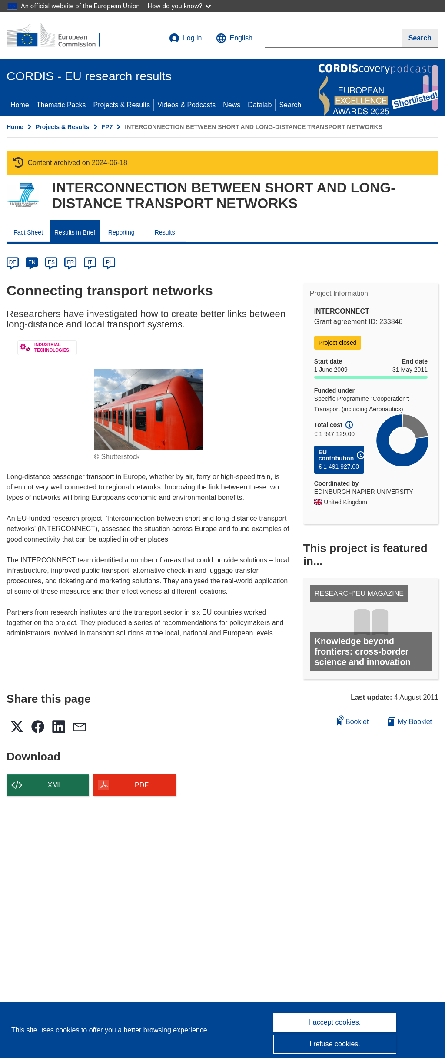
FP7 (107, 126)
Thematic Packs (61, 105)
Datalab (260, 105)
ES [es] (51, 262)
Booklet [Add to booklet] (353, 720)
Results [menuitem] (165, 232)
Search (290, 105)
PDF (142, 785)
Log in (185, 38)
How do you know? (179, 6)
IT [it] (89, 262)
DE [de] (13, 262)
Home (19, 105)
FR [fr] (70, 262)
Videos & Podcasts (186, 105)
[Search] (420, 38)
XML (55, 785)
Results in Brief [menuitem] (74, 232)
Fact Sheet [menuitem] (28, 232)
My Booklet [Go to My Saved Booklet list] (410, 721)
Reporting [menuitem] (121, 232)
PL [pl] (109, 262)
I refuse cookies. (334, 1044)
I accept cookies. (335, 1022)
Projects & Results (121, 105)
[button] (234, 38)
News (231, 105)
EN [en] (32, 262)
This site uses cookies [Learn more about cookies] (46, 1030)
